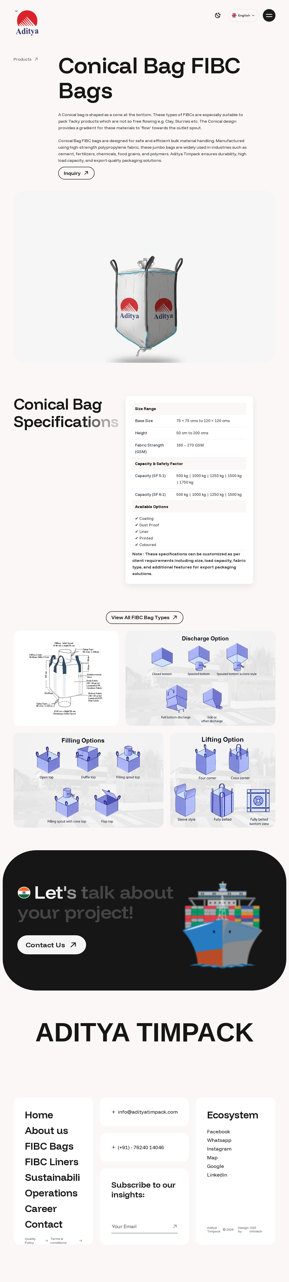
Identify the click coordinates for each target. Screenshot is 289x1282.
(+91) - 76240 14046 (141, 1147)
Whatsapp (219, 1140)
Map (212, 1157)
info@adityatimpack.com (148, 1112)
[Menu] (269, 15)
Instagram (219, 1149)
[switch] (217, 15)
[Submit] (171, 1226)
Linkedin (217, 1175)
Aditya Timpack (214, 1230)
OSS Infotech (256, 1230)
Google (215, 1166)
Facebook (218, 1131)
